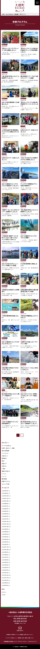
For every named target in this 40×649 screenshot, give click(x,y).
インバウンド (5, 453)
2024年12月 (5, 496)
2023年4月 (5, 539)
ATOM (3, 595)
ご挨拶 (3, 468)
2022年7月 (5, 557)
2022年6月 (5, 560)
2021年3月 (5, 580)
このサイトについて (32, 641)
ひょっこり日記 (5, 484)
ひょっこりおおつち (9, 14)
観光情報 (4, 479)
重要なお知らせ (6, 471)
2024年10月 (5, 501)
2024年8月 (5, 503)
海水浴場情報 (5, 451)
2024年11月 (5, 498)
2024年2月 (5, 516)
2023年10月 (5, 526)
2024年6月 (5, 508)
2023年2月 (5, 544)
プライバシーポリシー (22, 641)
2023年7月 (5, 534)
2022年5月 (5, 562)
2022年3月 (5, 567)
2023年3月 (5, 542)
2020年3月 (5, 585)
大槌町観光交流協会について (10, 641)
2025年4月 (5, 493)
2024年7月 (5, 506)
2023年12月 (5, 521)
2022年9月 (5, 552)
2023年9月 (5, 529)
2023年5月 (5, 537)
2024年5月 (5, 511)
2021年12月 (5, 575)
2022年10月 (5, 549)
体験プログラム (6, 481)
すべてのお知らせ (6, 445)
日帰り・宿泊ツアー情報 (8, 448)
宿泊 (3, 461)
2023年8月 (5, 531)
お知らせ (4, 466)
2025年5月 (5, 491)
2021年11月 (5, 578)
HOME (3, 14)
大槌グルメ (5, 456)
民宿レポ (4, 463)
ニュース (4, 476)
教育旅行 (4, 458)
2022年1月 (5, 572)
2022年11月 (5, 547)
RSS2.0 (4, 592)
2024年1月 (5, 519)
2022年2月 (5, 570)
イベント (4, 474)
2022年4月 (5, 565)
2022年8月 (5, 554)
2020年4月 (5, 583)
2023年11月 (5, 524)
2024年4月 (5, 514)
